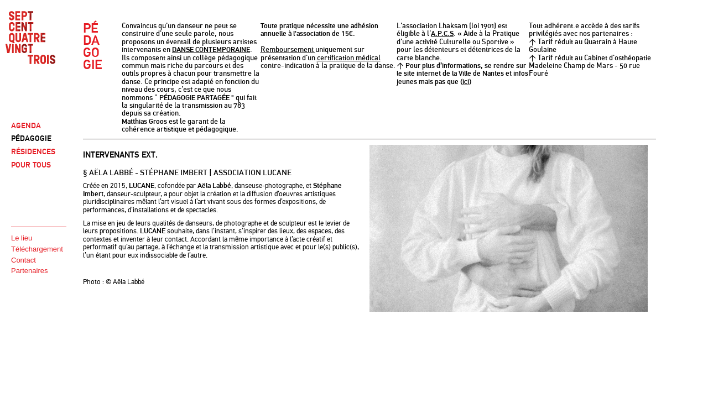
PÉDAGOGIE (31, 138)
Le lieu (21, 238)
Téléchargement (37, 249)
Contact (23, 260)
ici (465, 81)
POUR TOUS (31, 165)
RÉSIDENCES (33, 151)
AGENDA (26, 125)
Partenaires (29, 270)
